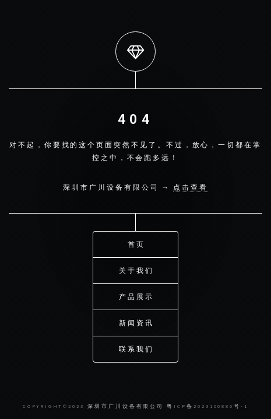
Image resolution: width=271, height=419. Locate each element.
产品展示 (136, 296)
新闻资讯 (136, 322)
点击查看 (190, 187)
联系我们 (136, 348)
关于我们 (136, 269)
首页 (136, 243)
